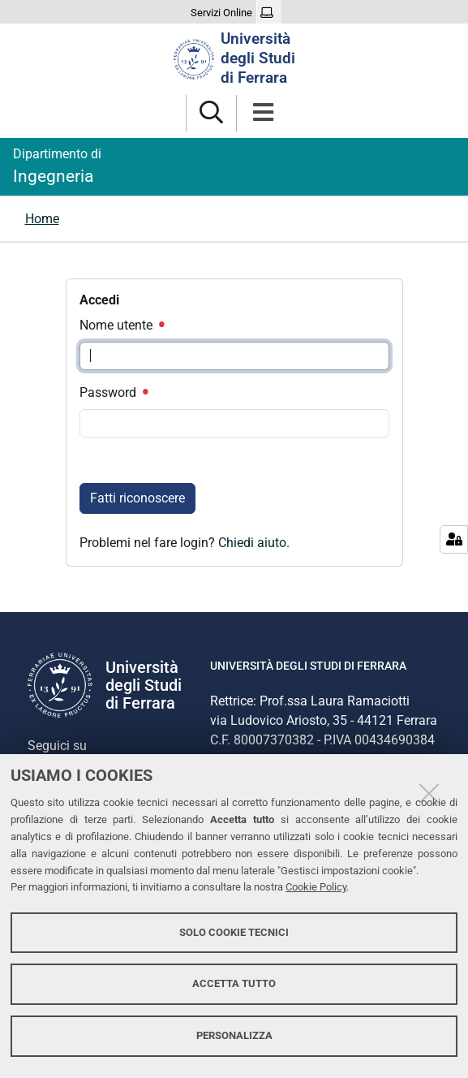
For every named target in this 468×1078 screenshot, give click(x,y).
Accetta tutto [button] (234, 983)
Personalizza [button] (234, 1035)
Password (113, 392)
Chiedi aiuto (252, 542)
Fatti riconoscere (137, 498)
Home (42, 218)
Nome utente (121, 325)
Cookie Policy (316, 887)
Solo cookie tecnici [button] (234, 932)
